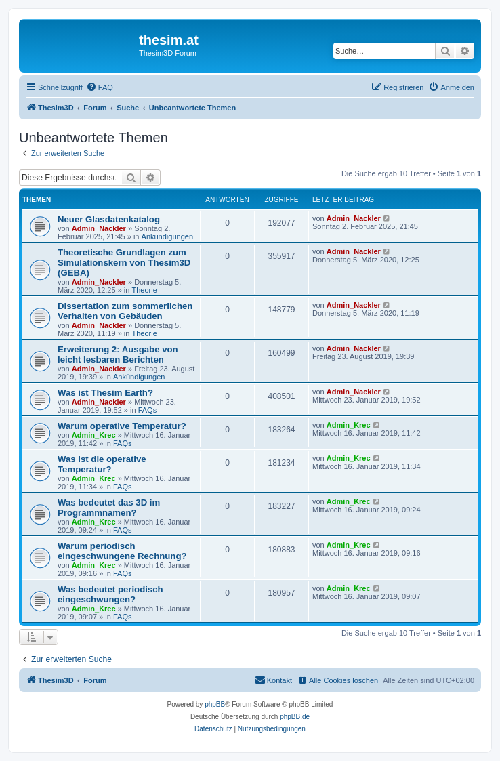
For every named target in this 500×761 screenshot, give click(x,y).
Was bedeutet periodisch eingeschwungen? (110, 594)
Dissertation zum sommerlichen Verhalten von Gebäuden (125, 311)
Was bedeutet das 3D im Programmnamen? (109, 507)
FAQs (147, 410)
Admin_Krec (94, 435)
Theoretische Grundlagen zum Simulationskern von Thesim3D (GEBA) (124, 262)
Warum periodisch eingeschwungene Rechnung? (122, 551)
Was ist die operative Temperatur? (102, 464)
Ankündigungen (167, 236)
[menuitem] (99, 87)
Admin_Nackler (99, 228)
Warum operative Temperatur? (122, 426)
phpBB (215, 704)
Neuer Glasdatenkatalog (109, 219)
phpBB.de (295, 716)
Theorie (144, 290)
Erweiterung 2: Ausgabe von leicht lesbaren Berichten (118, 354)
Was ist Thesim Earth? (105, 393)
